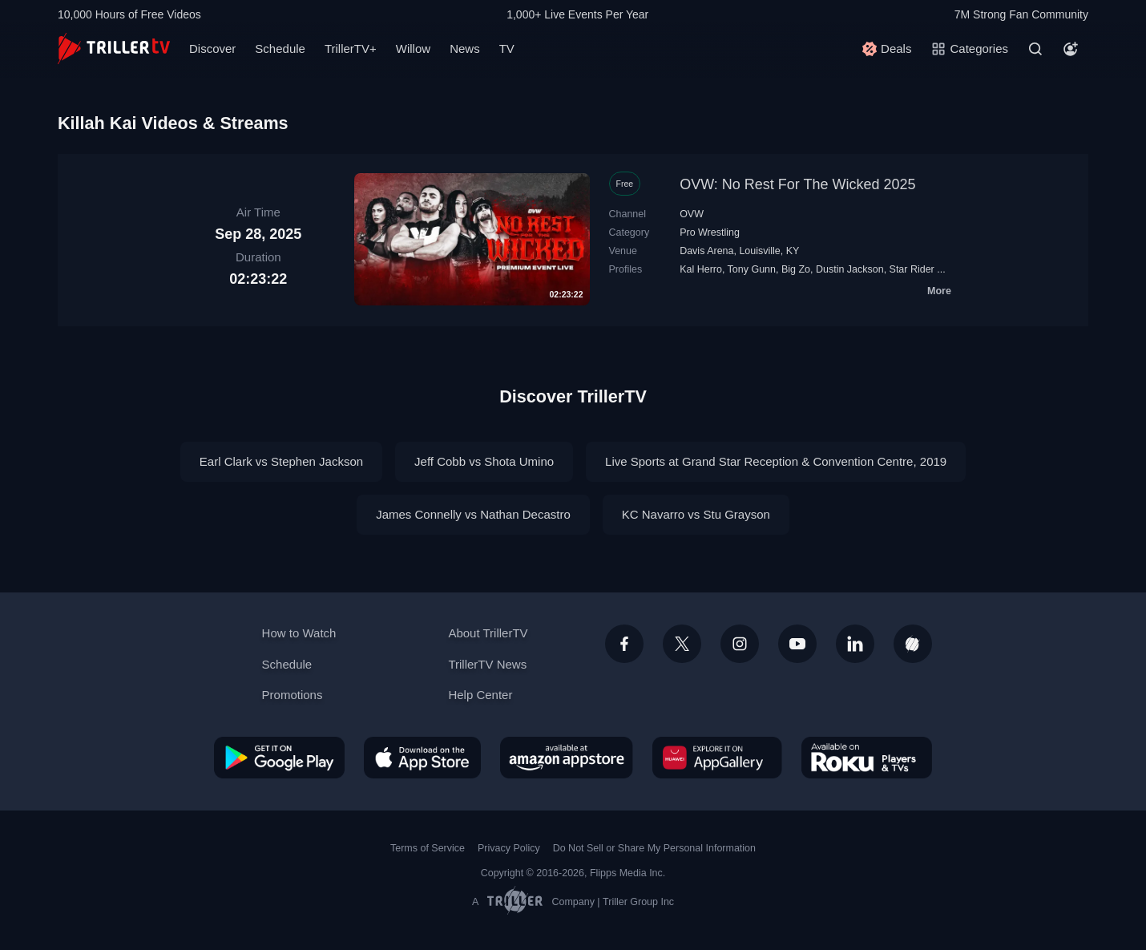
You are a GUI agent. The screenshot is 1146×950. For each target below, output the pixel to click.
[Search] (1035, 49)
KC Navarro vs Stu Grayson (696, 514)
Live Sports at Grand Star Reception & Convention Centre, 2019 (775, 461)
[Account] (1070, 49)
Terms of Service (427, 848)
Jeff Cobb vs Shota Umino (484, 461)
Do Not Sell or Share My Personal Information (654, 848)
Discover (212, 48)
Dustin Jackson (850, 269)
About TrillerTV (487, 633)
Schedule (280, 48)
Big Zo (795, 269)
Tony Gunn (752, 269)
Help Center (480, 694)
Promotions (292, 694)
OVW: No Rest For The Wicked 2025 (797, 184)
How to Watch (299, 633)
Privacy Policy (509, 848)
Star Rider (912, 269)
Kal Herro (701, 269)
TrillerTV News (487, 664)
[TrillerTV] (114, 48)
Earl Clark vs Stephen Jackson (281, 461)
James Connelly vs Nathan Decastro (473, 514)
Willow (413, 48)
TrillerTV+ (351, 48)
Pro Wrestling (710, 232)
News (465, 48)
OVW (692, 214)
